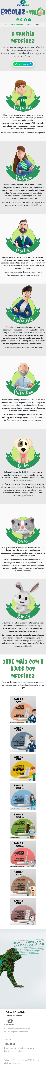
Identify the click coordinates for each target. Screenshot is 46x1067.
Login (37, 24)
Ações (29, 24)
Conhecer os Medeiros (14, 24)
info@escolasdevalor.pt (14, 1051)
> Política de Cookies (13, 1015)
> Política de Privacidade (15, 1012)
